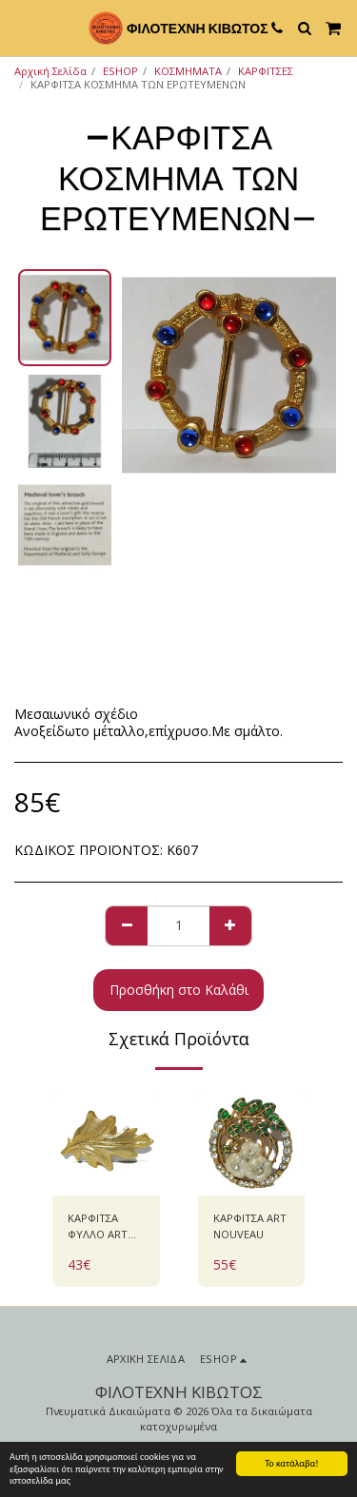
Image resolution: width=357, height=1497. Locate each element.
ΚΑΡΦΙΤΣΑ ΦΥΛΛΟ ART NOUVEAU (98, 1227)
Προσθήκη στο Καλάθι (178, 990)
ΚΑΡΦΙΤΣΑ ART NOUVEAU (250, 1226)
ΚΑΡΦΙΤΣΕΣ (265, 71)
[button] (21, 27)
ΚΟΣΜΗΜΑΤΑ (188, 71)
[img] (106, 1142)
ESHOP (120, 71)
